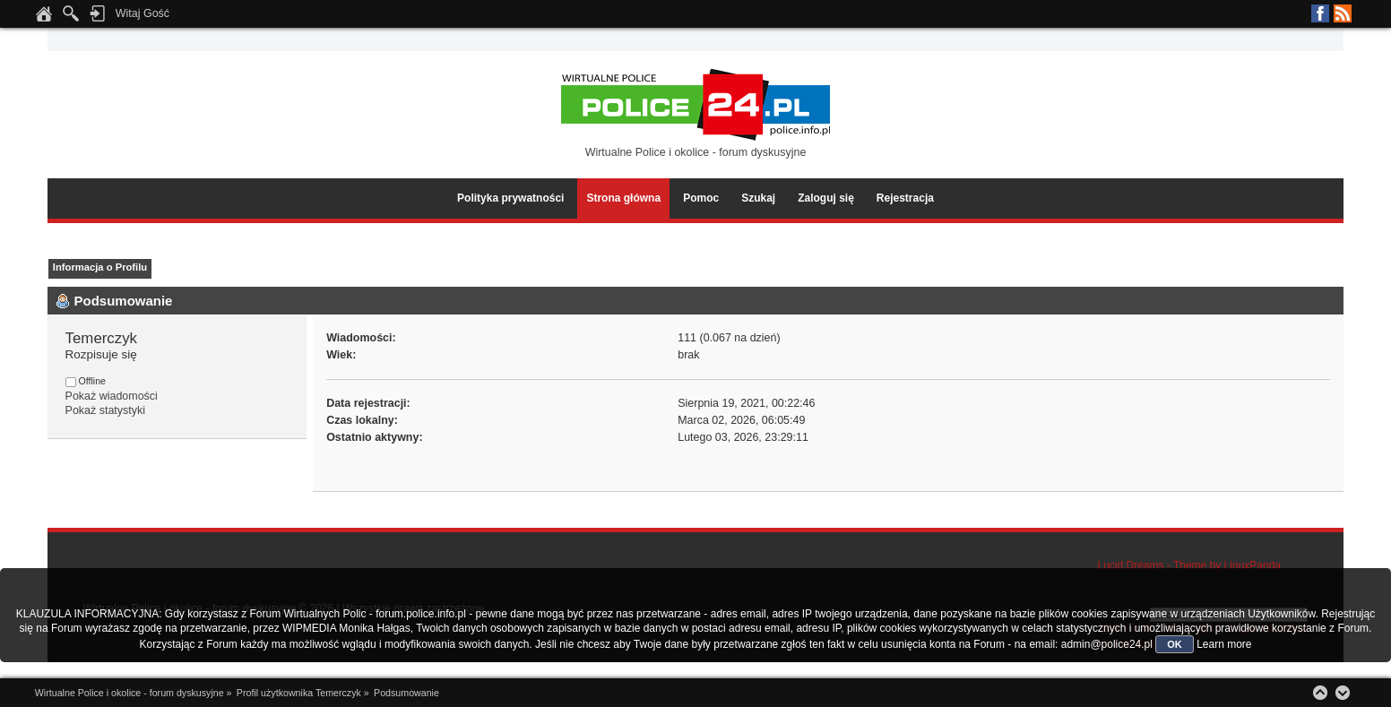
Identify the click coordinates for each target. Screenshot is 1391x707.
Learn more (1224, 644)
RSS (1343, 13)
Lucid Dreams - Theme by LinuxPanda (1189, 565)
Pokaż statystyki (105, 410)
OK (1174, 644)
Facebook (1320, 13)
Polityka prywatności (510, 198)
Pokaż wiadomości (111, 396)
